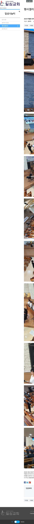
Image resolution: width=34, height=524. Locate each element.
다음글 (31, 25)
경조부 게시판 (5, 23)
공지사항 (4, 19)
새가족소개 (4, 29)
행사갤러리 (5, 26)
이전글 (26, 25)
